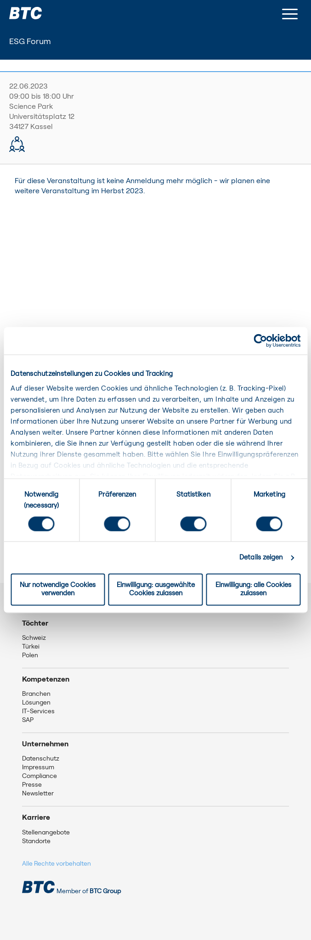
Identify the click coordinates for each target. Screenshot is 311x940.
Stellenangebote (46, 832)
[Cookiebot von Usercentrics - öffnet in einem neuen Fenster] (260, 340)
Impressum (38, 767)
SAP (28, 720)
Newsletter (38, 793)
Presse (32, 785)
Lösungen (36, 702)
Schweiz (34, 638)
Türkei (31, 646)
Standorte (36, 841)
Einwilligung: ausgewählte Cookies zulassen (156, 589)
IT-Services (38, 711)
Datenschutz (40, 758)
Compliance (39, 776)
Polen (30, 655)
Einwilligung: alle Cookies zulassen (253, 589)
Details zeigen (261, 557)
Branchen (36, 694)
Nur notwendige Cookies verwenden (58, 589)
